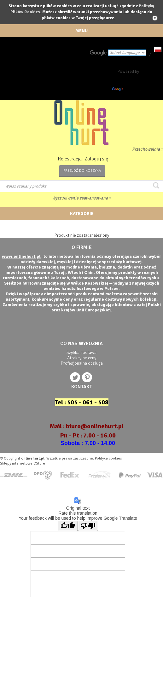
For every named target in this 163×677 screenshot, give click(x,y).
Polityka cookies (108, 458)
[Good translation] (68, 526)
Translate (127, 90)
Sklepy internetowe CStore (22, 463)
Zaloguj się (96, 159)
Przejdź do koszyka (82, 170)
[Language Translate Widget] (127, 52)
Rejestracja (70, 159)
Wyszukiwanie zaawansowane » (81, 198)
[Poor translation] (88, 526)
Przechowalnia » (147, 149)
